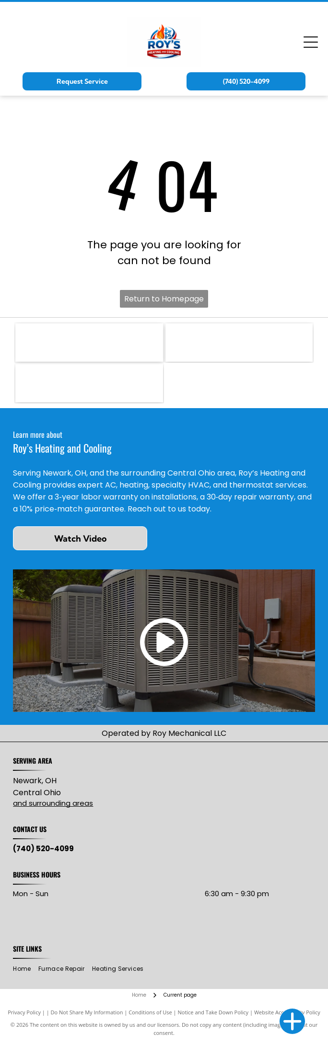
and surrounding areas (53, 803)
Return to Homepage (164, 298)
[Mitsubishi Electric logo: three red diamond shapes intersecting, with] (239, 342)
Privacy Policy (24, 1012)
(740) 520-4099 (43, 849)
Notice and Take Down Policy (213, 1012)
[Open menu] (311, 42)
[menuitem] (25, 969)
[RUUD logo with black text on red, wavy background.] (89, 342)
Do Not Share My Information (87, 1012)
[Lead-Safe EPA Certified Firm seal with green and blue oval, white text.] (89, 383)
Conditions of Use (150, 1012)
